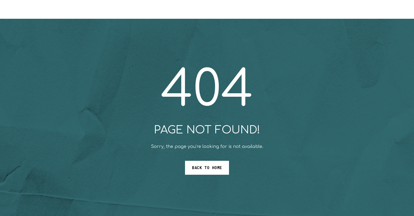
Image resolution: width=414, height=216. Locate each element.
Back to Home (207, 167)
